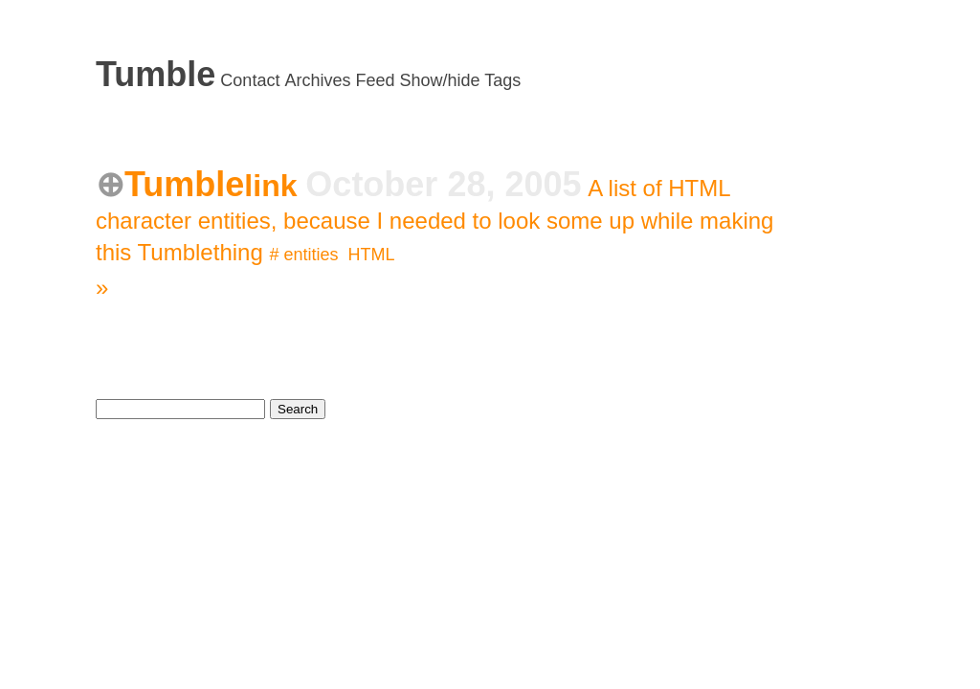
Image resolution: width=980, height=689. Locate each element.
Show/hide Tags (461, 80)
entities (310, 254)
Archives (317, 80)
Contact (249, 80)
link (274, 185)
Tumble (155, 74)
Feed (374, 80)
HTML (371, 254)
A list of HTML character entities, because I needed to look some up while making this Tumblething (434, 220)
